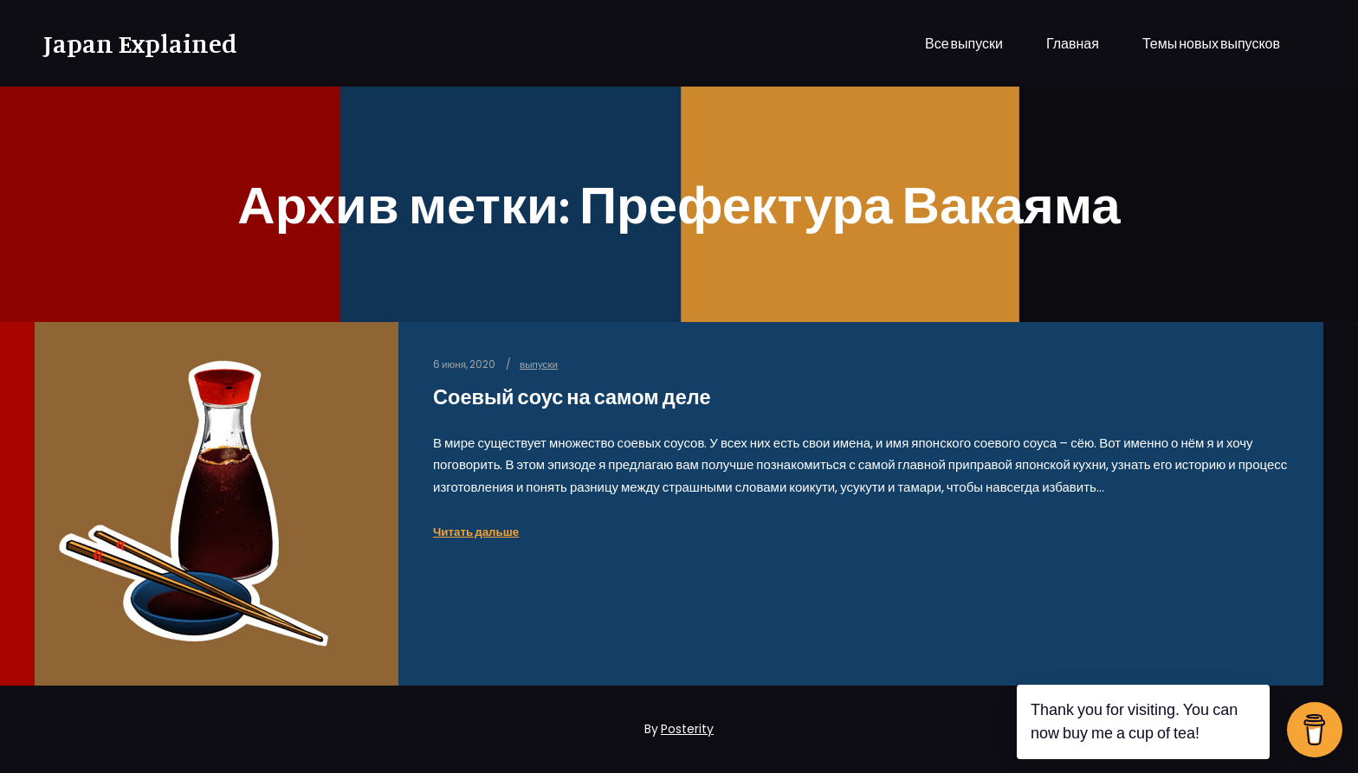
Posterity (687, 729)
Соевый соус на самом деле (572, 396)
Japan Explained (130, 43)
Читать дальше (476, 532)
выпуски (539, 364)
